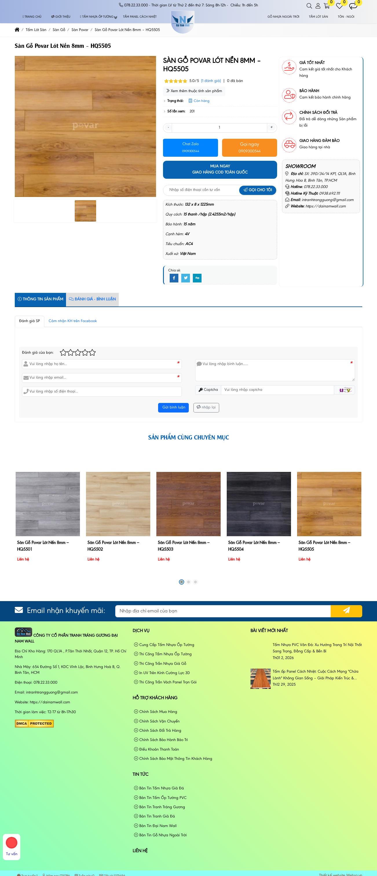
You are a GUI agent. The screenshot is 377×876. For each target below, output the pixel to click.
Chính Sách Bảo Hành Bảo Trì (161, 740)
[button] (309, 6)
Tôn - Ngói (346, 17)
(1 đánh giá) (211, 81)
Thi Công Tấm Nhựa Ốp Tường (163, 654)
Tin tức (141, 774)
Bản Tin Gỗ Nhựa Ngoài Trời (160, 835)
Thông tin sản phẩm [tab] (40, 299)
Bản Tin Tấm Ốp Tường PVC (160, 798)
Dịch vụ (141, 631)
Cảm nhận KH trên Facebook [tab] (73, 321)
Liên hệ (140, 851)
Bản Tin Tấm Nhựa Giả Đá (159, 788)
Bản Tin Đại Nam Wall (155, 826)
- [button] (168, 127)
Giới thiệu (60, 17)
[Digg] (197, 278)
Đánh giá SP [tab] (29, 321)
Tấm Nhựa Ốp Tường (97, 17)
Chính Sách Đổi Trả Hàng (157, 731)
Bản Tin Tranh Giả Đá (154, 816)
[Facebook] (174, 278)
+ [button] (271, 127)
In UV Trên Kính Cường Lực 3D (162, 673)
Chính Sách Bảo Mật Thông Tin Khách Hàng (173, 759)
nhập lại (206, 407)
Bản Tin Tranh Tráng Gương (159, 807)
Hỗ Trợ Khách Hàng (155, 698)
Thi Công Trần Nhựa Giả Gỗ (160, 664)
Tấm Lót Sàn (318, 17)
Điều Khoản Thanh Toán (156, 749)
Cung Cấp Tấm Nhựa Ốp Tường (164, 645)
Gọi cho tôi (258, 190)
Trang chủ (32, 17)
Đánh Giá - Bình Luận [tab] (92, 299)
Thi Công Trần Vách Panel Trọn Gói (165, 682)
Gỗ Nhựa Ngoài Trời (283, 17)
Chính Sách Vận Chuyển (157, 721)
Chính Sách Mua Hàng (155, 712)
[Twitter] (186, 278)
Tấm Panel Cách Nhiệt (140, 17)
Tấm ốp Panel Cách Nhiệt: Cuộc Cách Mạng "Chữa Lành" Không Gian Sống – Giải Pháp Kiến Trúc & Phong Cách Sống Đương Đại (315, 676)
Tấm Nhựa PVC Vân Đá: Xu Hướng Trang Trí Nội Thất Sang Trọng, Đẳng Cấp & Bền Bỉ (317, 648)
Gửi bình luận (173, 408)
